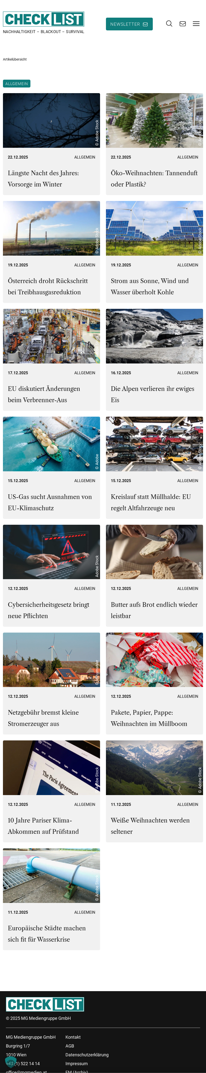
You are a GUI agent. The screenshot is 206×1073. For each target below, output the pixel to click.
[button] (11, 1062)
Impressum (76, 1064)
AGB (69, 1046)
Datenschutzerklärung (87, 1055)
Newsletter (125, 24)
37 (55, 968)
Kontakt (73, 1037)
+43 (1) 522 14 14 (23, 1064)
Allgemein (16, 84)
